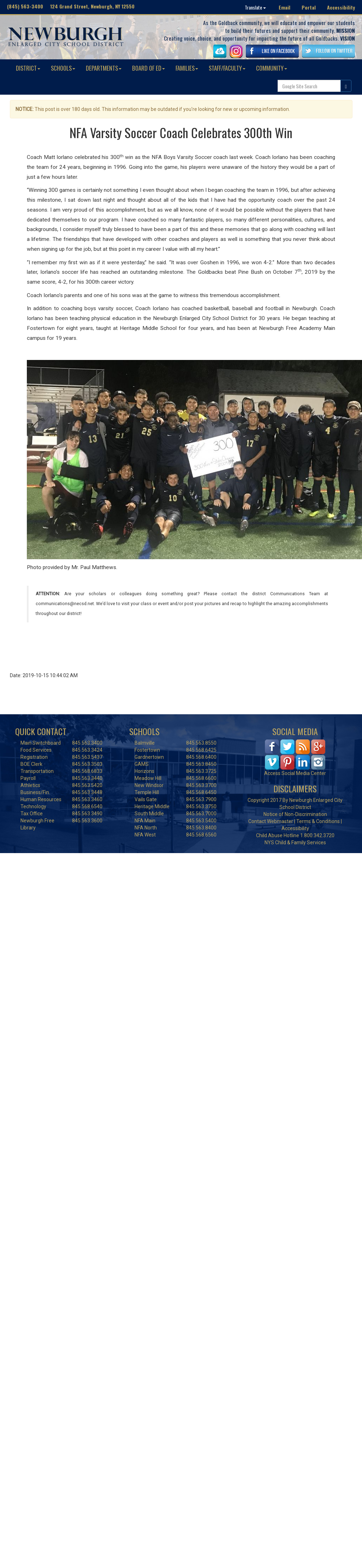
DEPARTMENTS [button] (103, 68)
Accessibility (341, 7)
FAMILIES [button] (187, 68)
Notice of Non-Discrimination (295, 814)
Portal (309, 7)
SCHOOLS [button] (63, 68)
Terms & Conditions (318, 821)
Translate (255, 7)
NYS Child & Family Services (295, 842)
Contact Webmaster (270, 821)
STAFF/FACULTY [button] (227, 68)
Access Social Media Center (295, 773)
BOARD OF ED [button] (148, 68)
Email (284, 7)
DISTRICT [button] (28, 68)
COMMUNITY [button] (271, 68)
